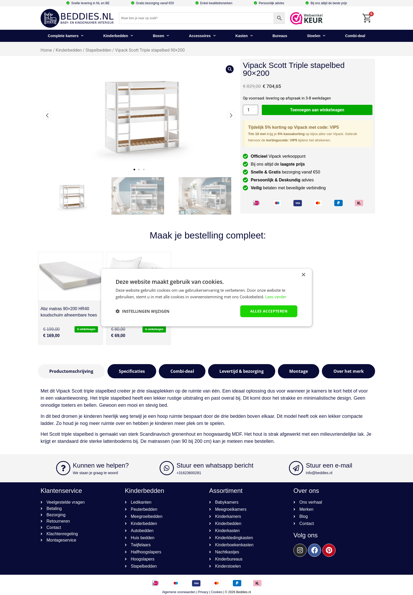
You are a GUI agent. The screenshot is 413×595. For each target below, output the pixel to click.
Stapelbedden (98, 50)
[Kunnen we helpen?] (63, 468)
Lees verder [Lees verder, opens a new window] (275, 296)
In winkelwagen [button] (86, 329)
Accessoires (202, 36)
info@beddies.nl (319, 473)
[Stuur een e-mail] (296, 468)
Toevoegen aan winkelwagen (317, 109)
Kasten (244, 36)
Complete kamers (66, 36)
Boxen (161, 36)
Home (46, 50)
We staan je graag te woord (95, 473)
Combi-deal (355, 36)
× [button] (303, 275)
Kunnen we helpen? (101, 465)
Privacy (203, 592)
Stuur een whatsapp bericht (214, 465)
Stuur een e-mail (329, 465)
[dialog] (206, 297)
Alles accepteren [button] (268, 311)
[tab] (71, 371)
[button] (134, 169)
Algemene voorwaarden (178, 592)
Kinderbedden (118, 36)
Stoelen (316, 36)
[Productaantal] (250, 110)
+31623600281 (188, 473)
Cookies (216, 592)
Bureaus (280, 36)
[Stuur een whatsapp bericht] (167, 468)
